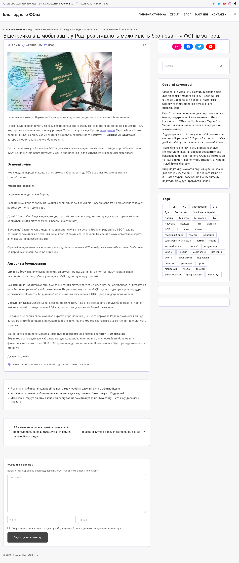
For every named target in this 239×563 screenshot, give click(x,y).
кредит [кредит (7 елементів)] (183, 252)
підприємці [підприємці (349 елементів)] (171, 269)
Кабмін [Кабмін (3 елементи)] (169, 218)
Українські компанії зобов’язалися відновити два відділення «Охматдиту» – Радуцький (67, 393)
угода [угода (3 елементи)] (186, 269)
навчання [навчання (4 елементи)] (217, 252)
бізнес (16, 364)
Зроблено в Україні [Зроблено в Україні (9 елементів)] (204, 212)
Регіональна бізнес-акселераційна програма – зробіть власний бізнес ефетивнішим (65, 388)
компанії (49, 364)
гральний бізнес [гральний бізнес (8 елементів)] (174, 235)
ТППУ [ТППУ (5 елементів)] (198, 223)
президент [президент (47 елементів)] (186, 263)
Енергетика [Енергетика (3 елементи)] (181, 212)
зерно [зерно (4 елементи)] (212, 240)
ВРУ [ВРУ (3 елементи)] (215, 206)
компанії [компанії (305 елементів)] (193, 246)
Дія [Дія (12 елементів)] (167, 212)
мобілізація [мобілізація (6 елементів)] (199, 252)
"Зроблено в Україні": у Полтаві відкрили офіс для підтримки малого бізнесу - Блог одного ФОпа (191, 95)
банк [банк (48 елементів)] (187, 229)
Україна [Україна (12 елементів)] (211, 223)
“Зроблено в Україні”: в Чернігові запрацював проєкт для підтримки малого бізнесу (191, 125)
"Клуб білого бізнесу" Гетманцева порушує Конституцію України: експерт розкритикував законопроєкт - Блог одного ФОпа (191, 151)
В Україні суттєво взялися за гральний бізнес (195, 142)
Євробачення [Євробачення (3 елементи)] (199, 206)
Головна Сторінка (14, 29)
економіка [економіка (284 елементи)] (208, 235)
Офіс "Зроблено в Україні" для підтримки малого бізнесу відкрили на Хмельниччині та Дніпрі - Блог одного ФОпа (193, 117)
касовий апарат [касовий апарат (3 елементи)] (174, 246)
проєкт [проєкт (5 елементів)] (202, 263)
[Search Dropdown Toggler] (235, 14)
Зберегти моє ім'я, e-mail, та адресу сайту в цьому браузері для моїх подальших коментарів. (67, 528)
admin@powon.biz (62, 4)
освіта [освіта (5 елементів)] (168, 257)
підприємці (63, 364)
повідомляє (107, 130)
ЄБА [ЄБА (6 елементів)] (175, 206)
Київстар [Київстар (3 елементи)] (184, 218)
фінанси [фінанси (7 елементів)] (200, 269)
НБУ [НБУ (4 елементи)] (214, 218)
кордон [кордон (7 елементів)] (169, 252)
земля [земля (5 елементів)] (200, 240)
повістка (77, 364)
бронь (24, 364)
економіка (35, 364)
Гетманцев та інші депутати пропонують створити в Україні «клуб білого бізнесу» (193, 159)
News (51, 45)
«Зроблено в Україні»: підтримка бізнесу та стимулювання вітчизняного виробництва (189, 103)
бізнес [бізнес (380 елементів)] (198, 229)
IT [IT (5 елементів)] (166, 206)
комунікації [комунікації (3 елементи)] (210, 246)
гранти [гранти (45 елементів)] (193, 235)
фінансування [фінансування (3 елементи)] (173, 274)
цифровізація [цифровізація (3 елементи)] (194, 274)
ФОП (86, 364)
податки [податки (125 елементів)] (169, 263)
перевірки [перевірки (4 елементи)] (203, 257)
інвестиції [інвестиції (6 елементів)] (213, 274)
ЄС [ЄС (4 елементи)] (184, 206)
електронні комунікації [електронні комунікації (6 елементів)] (178, 240)
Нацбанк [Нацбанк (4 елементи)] (170, 223)
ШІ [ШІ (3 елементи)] (177, 229)
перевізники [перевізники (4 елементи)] (185, 257)
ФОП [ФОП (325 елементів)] (167, 229)
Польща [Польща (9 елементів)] (185, 223)
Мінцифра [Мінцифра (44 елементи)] (200, 218)
